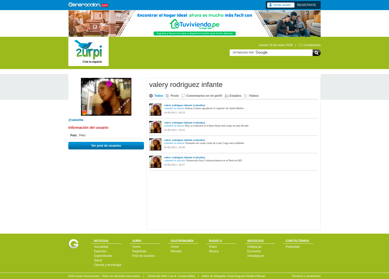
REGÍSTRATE (306, 5)
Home (136, 247)
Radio (213, 247)
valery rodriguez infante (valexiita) (184, 105)
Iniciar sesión (282, 5)
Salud (98, 260)
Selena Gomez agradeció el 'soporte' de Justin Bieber (214, 108)
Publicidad (293, 247)
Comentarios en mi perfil (204, 96)
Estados (236, 96)
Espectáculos (103, 256)
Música (214, 251)
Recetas (176, 251)
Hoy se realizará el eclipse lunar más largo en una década (216, 125)
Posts (175, 96)
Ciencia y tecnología (107, 265)
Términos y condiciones (306, 275)
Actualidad (101, 247)
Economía (254, 251)
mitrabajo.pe (255, 256)
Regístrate (139, 251)
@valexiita (75, 120)
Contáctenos (312, 45)
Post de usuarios (143, 256)
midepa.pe (254, 247)
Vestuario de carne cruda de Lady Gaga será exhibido (214, 142)
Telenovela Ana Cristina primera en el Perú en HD (214, 160)
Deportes (100, 251)
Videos (254, 96)
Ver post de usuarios (106, 145)
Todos (158, 96)
